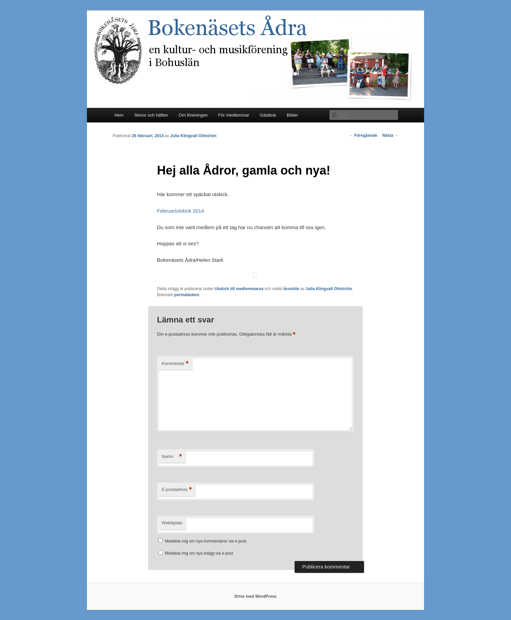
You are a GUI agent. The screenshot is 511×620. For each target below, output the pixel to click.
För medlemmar (233, 115)
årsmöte (291, 288)
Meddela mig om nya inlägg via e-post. (199, 553)
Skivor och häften (151, 115)
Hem (118, 115)
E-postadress (177, 490)
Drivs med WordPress (256, 596)
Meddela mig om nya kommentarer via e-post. (206, 541)
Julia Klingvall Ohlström (193, 135)
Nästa (390, 135)
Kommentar (175, 364)
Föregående (363, 135)
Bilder (292, 115)
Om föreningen (193, 115)
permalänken (186, 294)
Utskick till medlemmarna (239, 288)
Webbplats (172, 522)
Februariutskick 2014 (180, 211)
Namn (172, 457)
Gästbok (268, 115)
